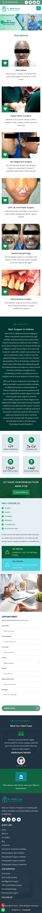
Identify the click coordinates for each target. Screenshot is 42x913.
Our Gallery (6, 837)
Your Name (5, 625)
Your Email (5, 647)
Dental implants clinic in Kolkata (13, 853)
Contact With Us (21, 492)
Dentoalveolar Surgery (20, 299)
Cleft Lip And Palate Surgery (21, 207)
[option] (21, 22)
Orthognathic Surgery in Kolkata (13, 860)
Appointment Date (8, 679)
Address (4, 668)
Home (4, 829)
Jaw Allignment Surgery (21, 161)
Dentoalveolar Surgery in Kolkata (14, 856)
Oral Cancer (21, 70)
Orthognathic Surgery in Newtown (14, 864)
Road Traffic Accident (21, 116)
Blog (3, 841)
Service (4, 657)
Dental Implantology (21, 253)
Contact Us (6, 845)
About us (5, 833)
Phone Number (6, 636)
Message (5, 689)
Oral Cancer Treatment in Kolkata (14, 849)
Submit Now (22, 708)
